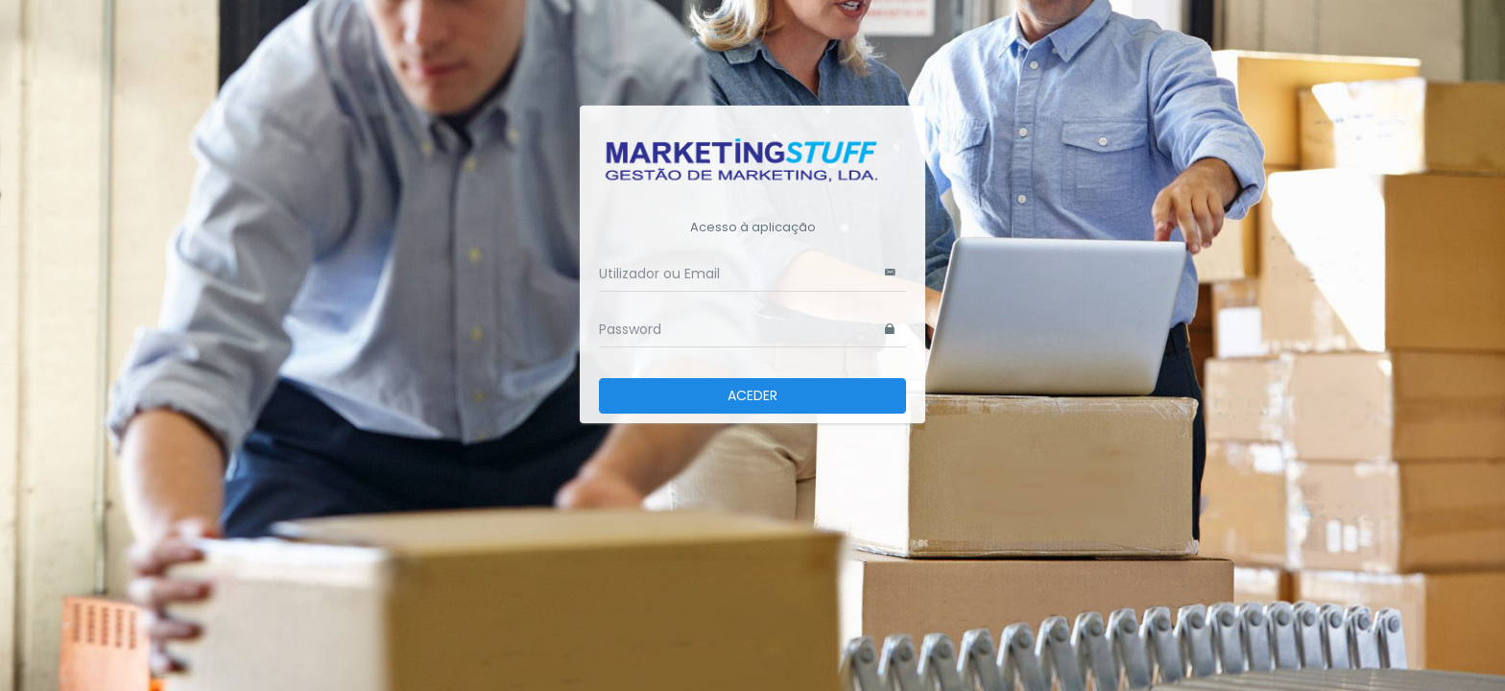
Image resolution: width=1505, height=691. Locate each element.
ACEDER (752, 395)
